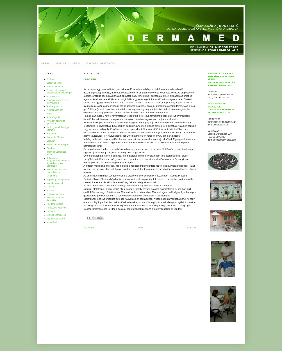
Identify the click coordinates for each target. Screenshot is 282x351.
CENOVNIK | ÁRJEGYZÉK (100, 63)
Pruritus (50, 190)
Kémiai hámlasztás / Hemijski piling (56, 170)
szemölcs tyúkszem (56, 218)
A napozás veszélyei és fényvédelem (58, 101)
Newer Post (89, 227)
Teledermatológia (55, 204)
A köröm (50, 79)
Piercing (50, 186)
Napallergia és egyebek (58, 179)
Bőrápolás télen (54, 83)
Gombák (51, 148)
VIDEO (76, 63)
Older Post (191, 227)
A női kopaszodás (55, 106)
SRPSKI (45, 63)
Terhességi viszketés (57, 208)
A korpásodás (53, 96)
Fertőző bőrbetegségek (58, 144)
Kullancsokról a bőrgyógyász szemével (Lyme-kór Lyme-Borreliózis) (58, 162)
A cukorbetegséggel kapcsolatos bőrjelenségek (59, 91)
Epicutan (51, 141)
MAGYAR (61, 63)
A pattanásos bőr (55, 110)
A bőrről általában (55, 86)
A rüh (49, 114)
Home (141, 227)
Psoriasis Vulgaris (55, 194)
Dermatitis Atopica (55, 137)
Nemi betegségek (55, 183)
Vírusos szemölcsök (56, 215)
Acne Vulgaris (53, 117)
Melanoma (52, 176)
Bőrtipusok (52, 133)
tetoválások (52, 222)
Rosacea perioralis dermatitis (55, 198)
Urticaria (51, 211)
